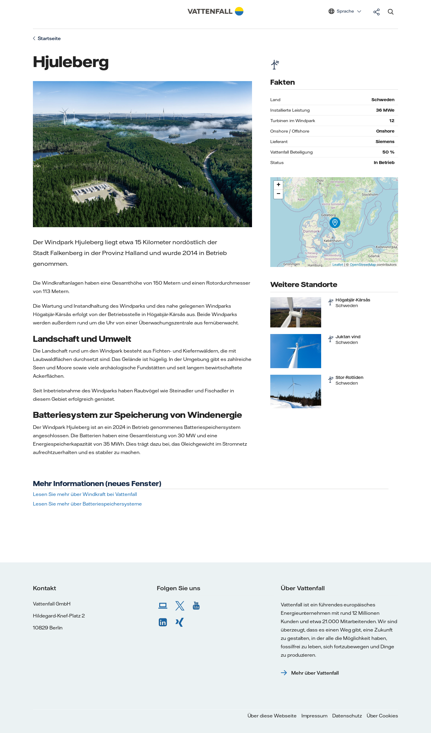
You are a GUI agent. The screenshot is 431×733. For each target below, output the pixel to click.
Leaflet (338, 264)
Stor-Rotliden (349, 377)
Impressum (314, 716)
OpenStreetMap (363, 264)
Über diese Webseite (272, 716)
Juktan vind (348, 336)
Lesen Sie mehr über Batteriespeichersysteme (87, 504)
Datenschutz (347, 716)
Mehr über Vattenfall (315, 673)
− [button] (278, 194)
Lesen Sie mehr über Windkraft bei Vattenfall (85, 494)
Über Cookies (382, 716)
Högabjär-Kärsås (353, 300)
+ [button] (278, 185)
